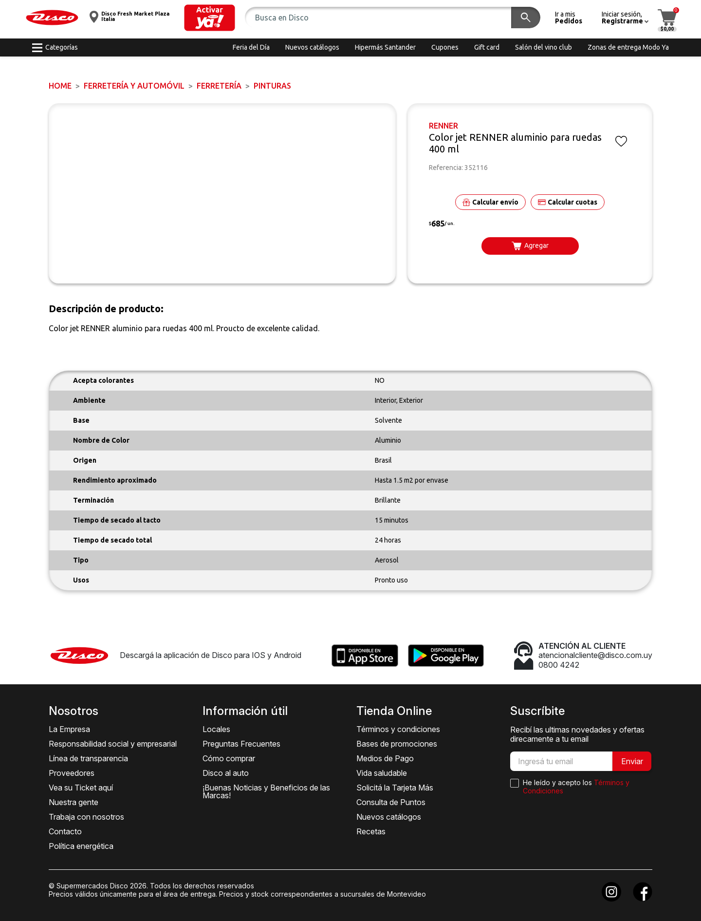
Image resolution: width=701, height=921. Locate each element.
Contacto (65, 831)
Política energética (81, 846)
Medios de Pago (385, 758)
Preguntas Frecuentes (241, 744)
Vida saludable (381, 773)
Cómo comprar (229, 758)
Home (60, 85)
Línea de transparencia (88, 758)
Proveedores (71, 773)
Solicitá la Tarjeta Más (394, 787)
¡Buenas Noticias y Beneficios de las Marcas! (266, 791)
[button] (209, 17)
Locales (216, 729)
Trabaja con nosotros (86, 817)
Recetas (371, 831)
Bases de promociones (396, 744)
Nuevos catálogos (388, 817)
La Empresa (69, 729)
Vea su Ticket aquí (81, 787)
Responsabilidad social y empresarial (113, 744)
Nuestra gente (73, 802)
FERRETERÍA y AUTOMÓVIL (134, 85)
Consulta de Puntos (390, 802)
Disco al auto (226, 773)
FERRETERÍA (219, 85)
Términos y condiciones (398, 729)
